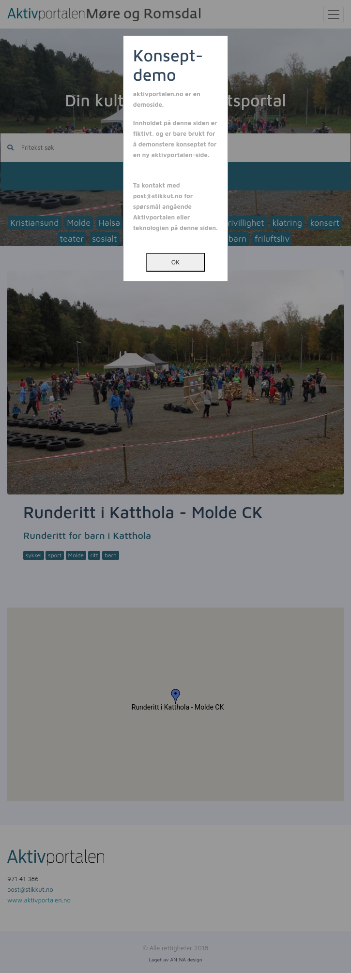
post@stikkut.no (158, 196)
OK (175, 262)
